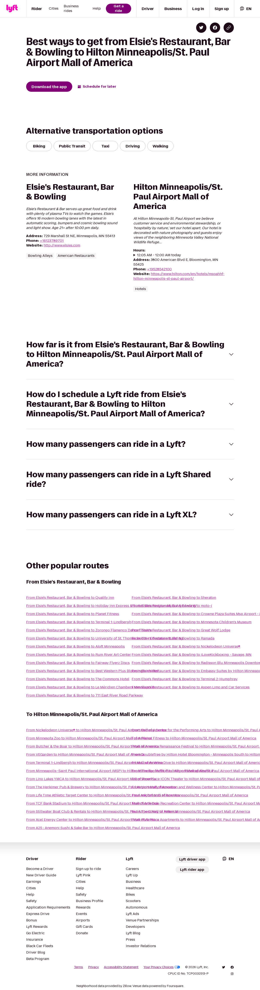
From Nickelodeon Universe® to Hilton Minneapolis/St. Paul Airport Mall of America (96, 730)
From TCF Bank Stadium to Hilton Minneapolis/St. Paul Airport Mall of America (92, 803)
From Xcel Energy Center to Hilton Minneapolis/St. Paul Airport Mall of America (92, 819)
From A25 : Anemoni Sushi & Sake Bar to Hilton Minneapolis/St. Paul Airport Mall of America (103, 827)
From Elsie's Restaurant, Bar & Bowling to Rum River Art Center (78, 654)
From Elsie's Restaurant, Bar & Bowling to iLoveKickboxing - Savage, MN (191, 654)
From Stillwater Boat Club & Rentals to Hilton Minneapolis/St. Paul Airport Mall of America (101, 811)
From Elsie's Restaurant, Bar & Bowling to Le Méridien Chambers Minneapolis (90, 687)
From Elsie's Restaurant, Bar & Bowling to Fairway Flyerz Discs (78, 662)
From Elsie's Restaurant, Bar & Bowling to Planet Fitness (72, 613)
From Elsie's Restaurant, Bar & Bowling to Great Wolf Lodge (181, 630)
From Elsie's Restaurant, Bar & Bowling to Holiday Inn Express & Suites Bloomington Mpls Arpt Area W (111, 605)
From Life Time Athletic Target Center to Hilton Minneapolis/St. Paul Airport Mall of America (103, 795)
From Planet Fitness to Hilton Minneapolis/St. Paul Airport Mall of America (194, 738)
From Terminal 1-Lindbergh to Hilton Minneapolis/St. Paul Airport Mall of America (94, 762)
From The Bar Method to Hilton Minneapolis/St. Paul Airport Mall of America (195, 770)
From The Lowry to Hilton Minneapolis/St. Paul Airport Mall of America (191, 811)
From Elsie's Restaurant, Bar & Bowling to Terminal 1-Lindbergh (78, 622)
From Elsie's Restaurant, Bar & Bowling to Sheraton (174, 597)
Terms (78, 967)
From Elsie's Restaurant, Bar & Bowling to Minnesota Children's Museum (191, 622)
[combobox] (245, 8)
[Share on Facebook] (215, 28)
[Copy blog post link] (229, 28)
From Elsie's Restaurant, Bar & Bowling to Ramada (173, 638)
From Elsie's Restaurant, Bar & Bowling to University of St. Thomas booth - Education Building (104, 638)
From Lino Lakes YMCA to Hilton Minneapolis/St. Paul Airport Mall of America (91, 778)
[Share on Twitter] (201, 28)
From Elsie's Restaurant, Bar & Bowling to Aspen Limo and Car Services (190, 687)
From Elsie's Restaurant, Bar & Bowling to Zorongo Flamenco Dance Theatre (89, 630)
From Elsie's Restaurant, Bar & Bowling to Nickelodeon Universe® (186, 646)
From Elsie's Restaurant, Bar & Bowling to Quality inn (70, 597)
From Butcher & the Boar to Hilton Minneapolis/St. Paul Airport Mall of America (92, 746)
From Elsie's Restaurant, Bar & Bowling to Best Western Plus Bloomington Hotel (92, 670)
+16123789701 (52, 240)
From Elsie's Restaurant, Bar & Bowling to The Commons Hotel (77, 679)
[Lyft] (12, 8)
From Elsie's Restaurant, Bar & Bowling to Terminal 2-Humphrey (184, 679)
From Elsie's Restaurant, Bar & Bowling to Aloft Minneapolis (75, 646)
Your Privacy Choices (162, 967)
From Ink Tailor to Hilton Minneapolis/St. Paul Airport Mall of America (190, 795)
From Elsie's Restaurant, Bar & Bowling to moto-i (172, 605)
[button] (130, 354)
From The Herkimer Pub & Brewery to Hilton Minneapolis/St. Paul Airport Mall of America (101, 787)
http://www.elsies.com (62, 245)
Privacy (93, 967)
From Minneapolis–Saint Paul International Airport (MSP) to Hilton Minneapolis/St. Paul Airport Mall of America (119, 770)
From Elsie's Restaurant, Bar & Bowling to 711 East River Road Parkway (84, 695)
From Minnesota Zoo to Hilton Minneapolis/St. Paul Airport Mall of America (89, 738)
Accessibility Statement (121, 967)
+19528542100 (159, 269)
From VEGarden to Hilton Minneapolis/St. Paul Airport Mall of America (85, 754)
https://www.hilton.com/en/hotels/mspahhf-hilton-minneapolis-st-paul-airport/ (178, 276)
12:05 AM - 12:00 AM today (159, 255)
